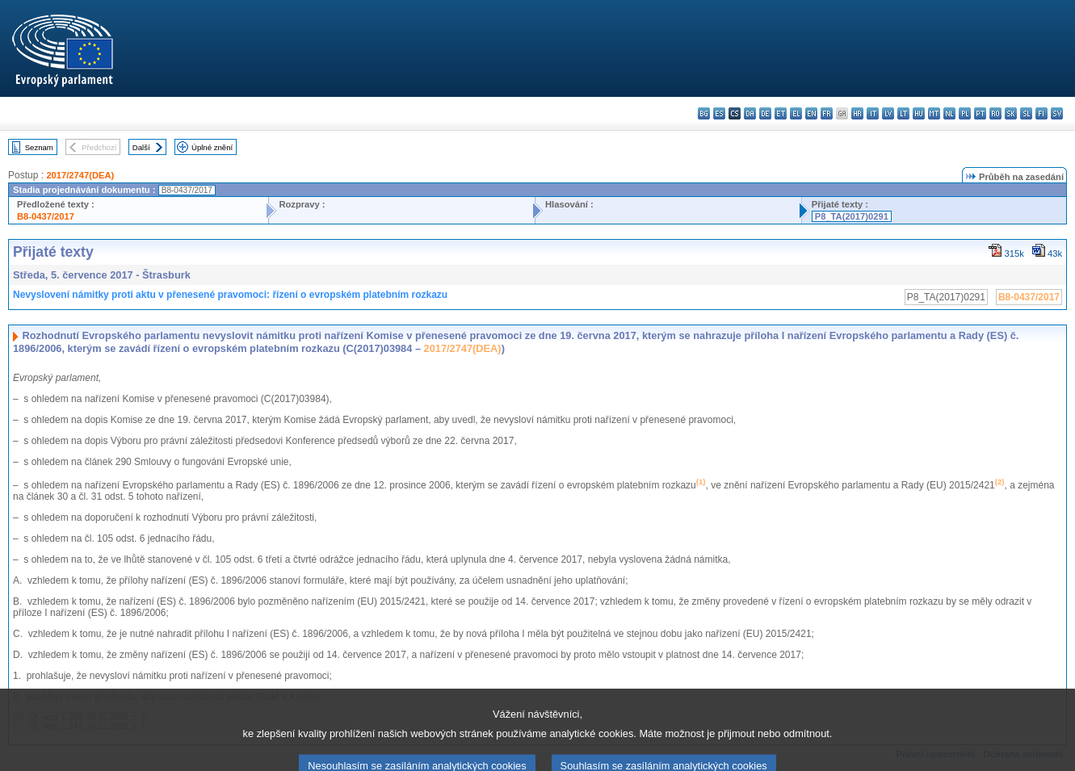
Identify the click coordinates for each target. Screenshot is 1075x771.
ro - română (995, 113)
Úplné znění (212, 147)
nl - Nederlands (949, 113)
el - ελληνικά (796, 113)
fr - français (827, 113)
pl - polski (965, 113)
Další (141, 147)
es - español (719, 113)
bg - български (704, 113)
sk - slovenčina (1011, 113)
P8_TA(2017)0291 (851, 216)
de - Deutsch (765, 113)
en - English (811, 113)
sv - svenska (1057, 113)
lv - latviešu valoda (888, 113)
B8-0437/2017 (45, 216)
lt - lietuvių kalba (903, 113)
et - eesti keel (781, 113)
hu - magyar (919, 113)
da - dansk (750, 113)
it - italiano (873, 113)
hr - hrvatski (857, 113)
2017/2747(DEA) (80, 175)
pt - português (980, 113)
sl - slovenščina (1026, 113)
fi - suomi (1041, 113)
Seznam (39, 147)
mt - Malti (934, 113)
